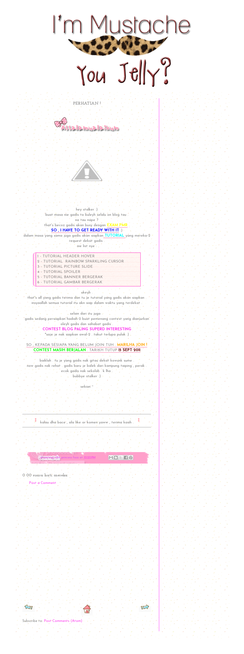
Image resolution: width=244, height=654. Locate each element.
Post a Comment (42, 483)
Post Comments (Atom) (63, 621)
